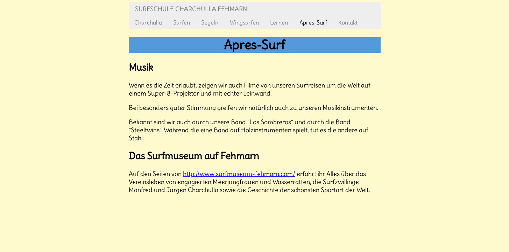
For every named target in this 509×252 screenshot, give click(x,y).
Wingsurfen (244, 22)
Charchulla (148, 22)
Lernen (279, 22)
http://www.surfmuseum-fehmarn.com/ (239, 174)
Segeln (209, 22)
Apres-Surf (313, 22)
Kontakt (348, 22)
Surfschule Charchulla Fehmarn (191, 9)
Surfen (181, 22)
